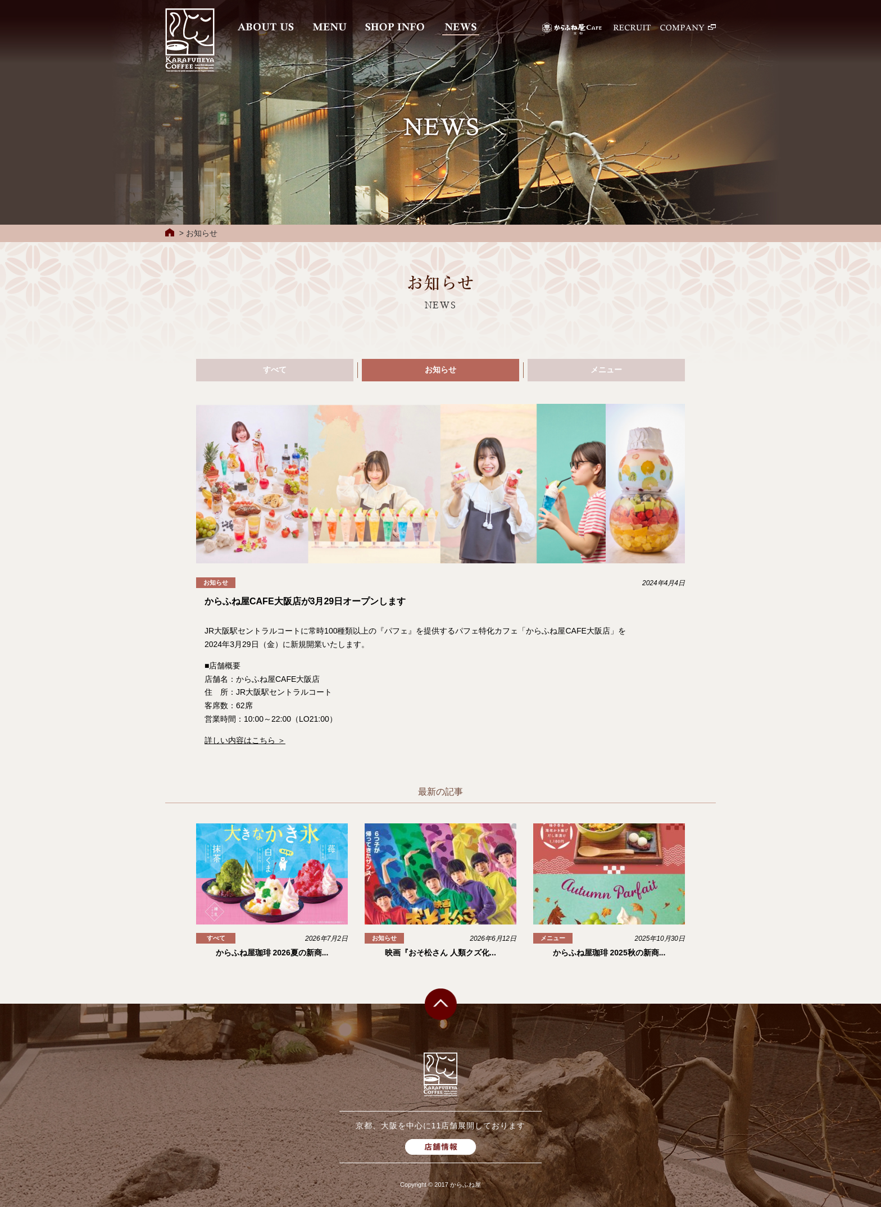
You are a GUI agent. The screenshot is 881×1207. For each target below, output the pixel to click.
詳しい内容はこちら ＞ (245, 740)
